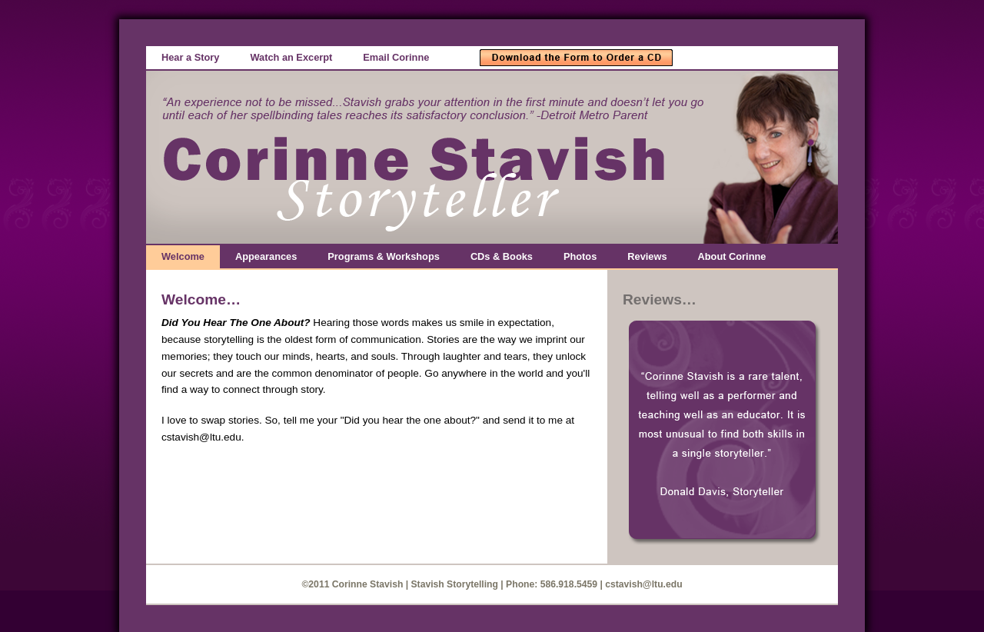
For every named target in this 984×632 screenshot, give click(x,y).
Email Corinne (396, 57)
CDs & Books (501, 256)
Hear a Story (190, 57)
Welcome (182, 256)
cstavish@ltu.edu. (202, 437)
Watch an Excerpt (291, 57)
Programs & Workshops (383, 256)
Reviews (647, 256)
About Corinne (732, 256)
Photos (580, 256)
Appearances (266, 256)
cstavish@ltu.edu (643, 584)
